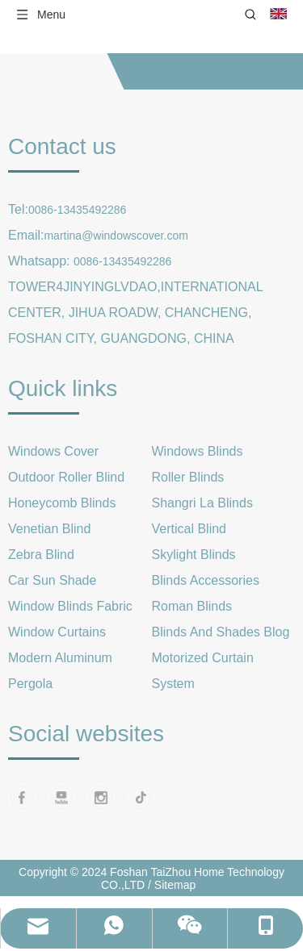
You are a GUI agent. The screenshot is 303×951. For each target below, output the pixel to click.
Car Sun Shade (52, 580)
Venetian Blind (49, 529)
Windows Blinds (197, 451)
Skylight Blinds (194, 554)
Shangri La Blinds (202, 503)
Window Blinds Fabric (70, 606)
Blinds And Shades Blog (221, 632)
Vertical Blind (189, 529)
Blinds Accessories (205, 580)
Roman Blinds (192, 606)
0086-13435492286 (77, 209)
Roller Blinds (188, 477)
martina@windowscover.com (115, 235)
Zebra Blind (41, 554)
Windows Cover (53, 451)
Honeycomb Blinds (62, 503)
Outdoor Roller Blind (66, 477)
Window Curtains (57, 632)
